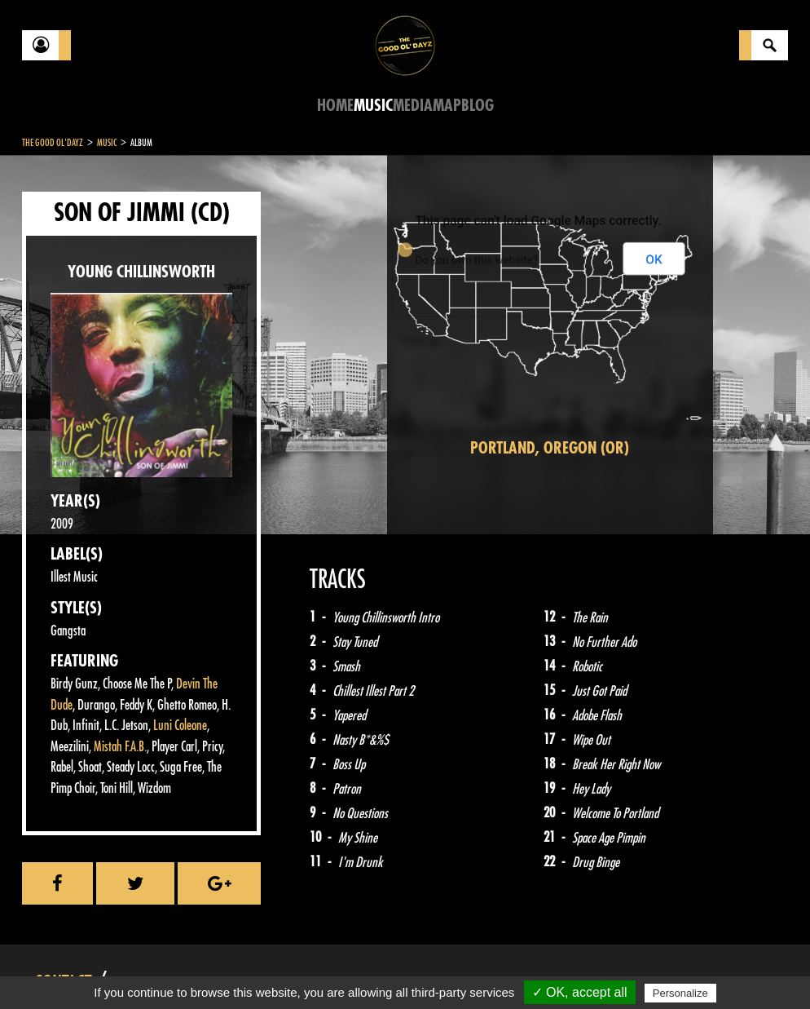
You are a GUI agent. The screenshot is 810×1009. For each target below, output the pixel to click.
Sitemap (291, 968)
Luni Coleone (180, 725)
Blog (477, 105)
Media (413, 105)
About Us (226, 968)
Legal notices (150, 968)
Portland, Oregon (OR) (549, 448)
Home (335, 105)
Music (373, 105)
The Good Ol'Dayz (52, 143)
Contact (62, 966)
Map (447, 105)
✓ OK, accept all (579, 992)
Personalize (680, 993)
